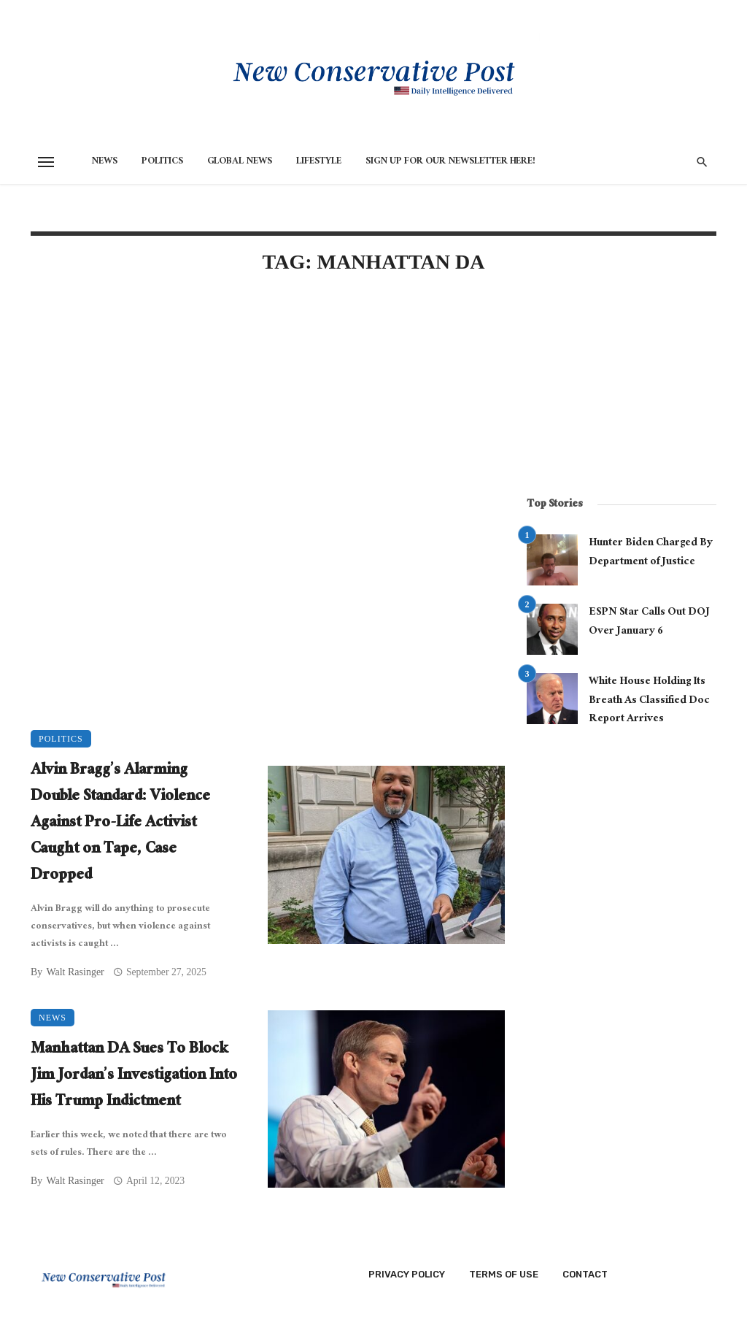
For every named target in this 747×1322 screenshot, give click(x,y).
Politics (162, 162)
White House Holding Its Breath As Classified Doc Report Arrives (649, 701)
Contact (585, 1274)
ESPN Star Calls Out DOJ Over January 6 (649, 622)
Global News (239, 162)
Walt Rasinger (75, 971)
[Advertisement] (268, 412)
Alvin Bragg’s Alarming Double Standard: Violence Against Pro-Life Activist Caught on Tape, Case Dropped (120, 824)
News (104, 162)
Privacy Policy (406, 1274)
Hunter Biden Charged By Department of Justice (651, 553)
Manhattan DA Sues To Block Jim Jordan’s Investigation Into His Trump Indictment (134, 1076)
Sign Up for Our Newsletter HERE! (450, 162)
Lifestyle (318, 162)
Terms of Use (503, 1274)
